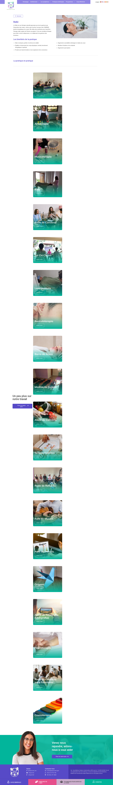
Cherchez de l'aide (43, 782)
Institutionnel (34, 1)
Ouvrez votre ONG (48, 5)
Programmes (70, 1)
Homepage (25, 1)
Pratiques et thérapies (58, 1)
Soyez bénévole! (15, 782)
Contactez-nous (59, 5)
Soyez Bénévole (81, 1)
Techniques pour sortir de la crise (72, 782)
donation (99, 782)
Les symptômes (46, 1)
